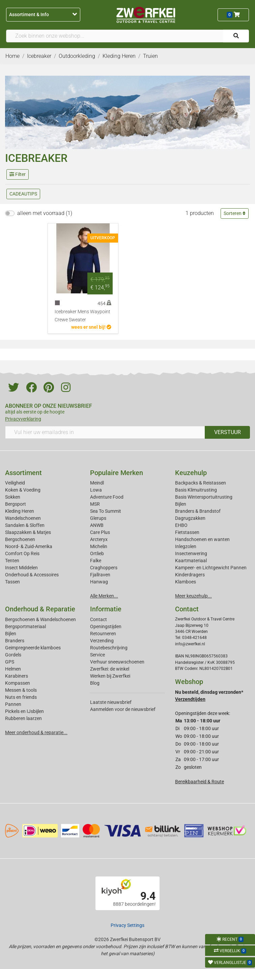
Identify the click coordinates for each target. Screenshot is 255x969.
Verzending (102, 640)
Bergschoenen (20, 539)
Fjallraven (100, 574)
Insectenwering (191, 553)
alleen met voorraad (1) (44, 213)
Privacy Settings (127, 925)
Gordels (13, 654)
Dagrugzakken (190, 518)
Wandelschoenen (23, 518)
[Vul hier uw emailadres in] (105, 432)
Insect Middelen (21, 567)
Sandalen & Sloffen (25, 525)
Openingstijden (105, 626)
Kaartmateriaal (191, 560)
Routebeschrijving (109, 647)
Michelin (98, 546)
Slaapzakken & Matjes (28, 532)
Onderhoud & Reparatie (40, 609)
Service (97, 654)
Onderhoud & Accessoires (32, 574)
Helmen (13, 669)
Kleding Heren (19, 511)
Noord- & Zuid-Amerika (28, 546)
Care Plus (100, 532)
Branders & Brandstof (198, 511)
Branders (14, 640)
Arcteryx (99, 539)
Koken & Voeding (22, 490)
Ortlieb (97, 553)
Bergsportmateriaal (25, 626)
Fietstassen (187, 532)
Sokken (12, 497)
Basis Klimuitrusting (196, 490)
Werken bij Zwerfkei (110, 676)
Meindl (97, 483)
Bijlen (180, 504)
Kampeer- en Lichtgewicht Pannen (211, 567)
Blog (95, 683)
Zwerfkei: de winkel (109, 669)
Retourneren (103, 633)
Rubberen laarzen (23, 718)
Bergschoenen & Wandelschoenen (40, 619)
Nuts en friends (21, 697)
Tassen (12, 581)
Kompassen (17, 683)
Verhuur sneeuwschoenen (117, 662)
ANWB (97, 525)
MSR (95, 504)
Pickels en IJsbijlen (24, 711)
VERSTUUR (227, 432)
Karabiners (16, 676)
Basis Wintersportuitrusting (203, 497)
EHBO (181, 525)
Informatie (105, 609)
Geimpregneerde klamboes (33, 647)
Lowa (96, 490)
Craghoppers (103, 567)
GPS (9, 662)
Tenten (12, 560)
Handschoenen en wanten (202, 539)
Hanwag (99, 581)
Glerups (98, 518)
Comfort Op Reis (22, 553)
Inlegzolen (185, 546)
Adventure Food (106, 497)
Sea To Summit (105, 511)
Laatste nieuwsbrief (111, 702)
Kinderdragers (190, 574)
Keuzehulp (191, 473)
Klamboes (185, 581)
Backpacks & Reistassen (200, 483)
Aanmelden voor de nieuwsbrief (122, 709)
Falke (95, 560)
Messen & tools (21, 690)
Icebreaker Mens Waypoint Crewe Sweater (82, 316)
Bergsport (15, 504)
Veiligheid (15, 483)
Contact (98, 619)
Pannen (13, 704)
